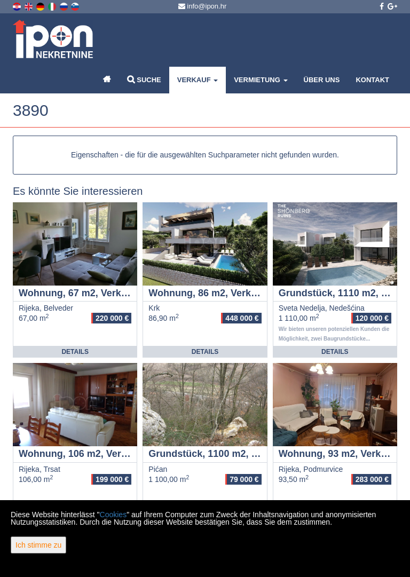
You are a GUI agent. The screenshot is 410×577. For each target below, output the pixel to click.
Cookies (113, 514)
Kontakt (372, 80)
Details (74, 351)
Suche (144, 79)
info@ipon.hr (202, 6)
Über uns (322, 80)
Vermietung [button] (260, 80)
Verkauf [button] (197, 80)
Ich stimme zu (38, 545)
